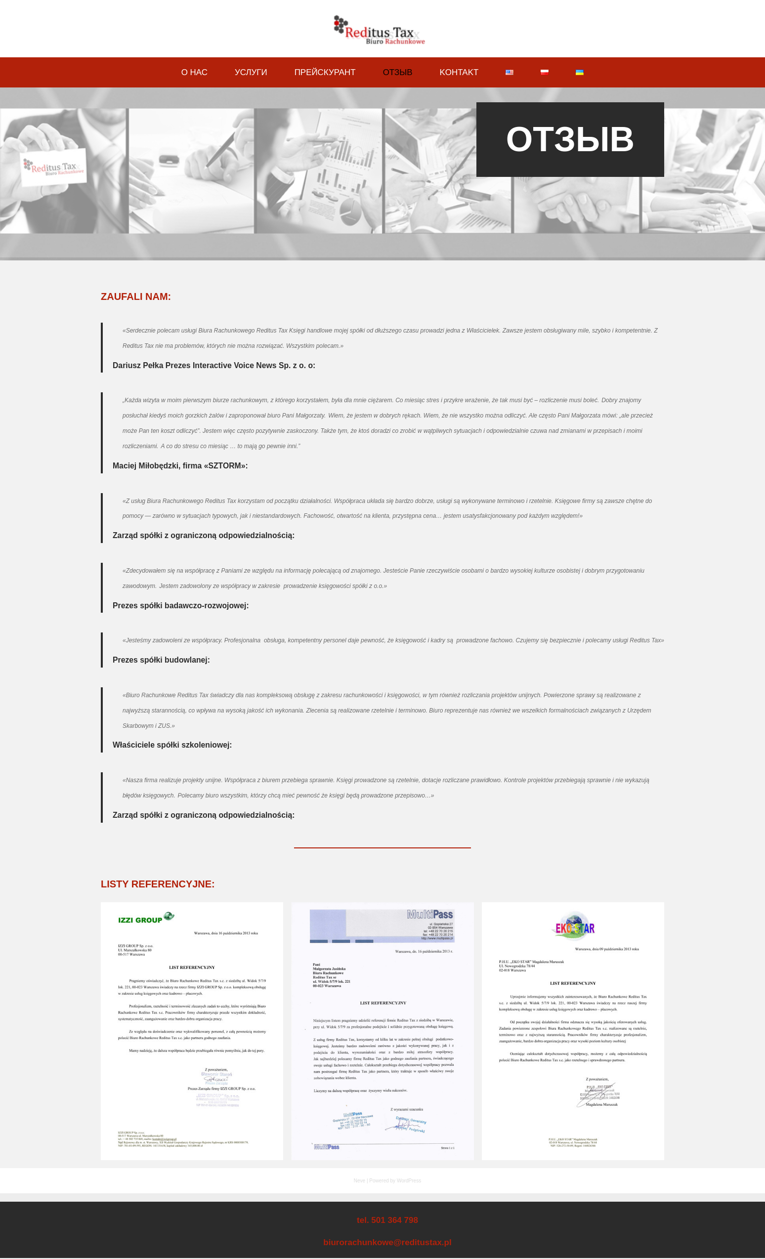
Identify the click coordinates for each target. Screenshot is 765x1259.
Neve (359, 1181)
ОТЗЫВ (398, 72)
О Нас (194, 72)
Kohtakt (459, 72)
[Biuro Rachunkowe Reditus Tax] (382, 29)
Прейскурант (325, 72)
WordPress (409, 1181)
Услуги (250, 72)
